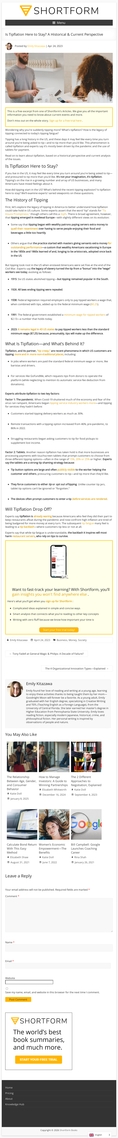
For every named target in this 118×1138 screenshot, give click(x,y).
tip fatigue (88, 523)
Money (73, 640)
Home (9, 1087)
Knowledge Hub (14, 1104)
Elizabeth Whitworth (54, 789)
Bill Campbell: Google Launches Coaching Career (85, 848)
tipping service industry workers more (73, 403)
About (9, 1098)
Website (10, 978)
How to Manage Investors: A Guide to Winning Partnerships (53, 781)
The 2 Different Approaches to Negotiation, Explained (86, 781)
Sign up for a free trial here (65, 120)
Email (9, 961)
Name (9, 942)
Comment (12, 896)
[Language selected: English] (100, 1135)
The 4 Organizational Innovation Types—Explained (77, 668)
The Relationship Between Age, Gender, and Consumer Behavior (21, 783)
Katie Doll (16, 793)
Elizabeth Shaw (19, 857)
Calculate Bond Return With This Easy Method (22, 848)
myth (63, 214)
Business (62, 640)
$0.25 (94, 304)
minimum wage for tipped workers (84, 314)
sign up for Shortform (59, 601)
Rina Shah (80, 857)
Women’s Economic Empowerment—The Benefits (52, 848)
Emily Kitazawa (36, 46)
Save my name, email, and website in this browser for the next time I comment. (52, 992)
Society (82, 640)
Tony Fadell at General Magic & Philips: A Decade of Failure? (46, 653)
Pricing (9, 1093)
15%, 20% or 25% (80, 459)
